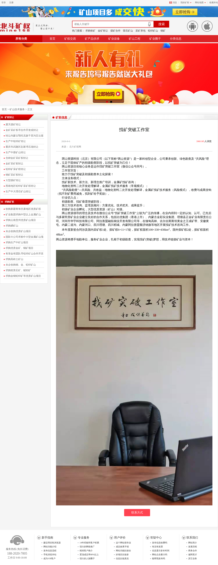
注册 (11, 2)
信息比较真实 (122, 558)
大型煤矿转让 (13, 180)
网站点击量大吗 (159, 554)
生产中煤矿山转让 (16, 152)
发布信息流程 (49, 550)
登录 (3, 2)
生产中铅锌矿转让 (16, 141)
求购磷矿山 (12, 225)
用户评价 (120, 537)
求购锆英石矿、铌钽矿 (18, 270)
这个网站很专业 (123, 542)
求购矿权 (9, 201)
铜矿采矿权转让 (14, 174)
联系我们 (192, 537)
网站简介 (192, 542)
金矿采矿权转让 (14, 163)
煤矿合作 (115, 30)
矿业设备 (114, 38)
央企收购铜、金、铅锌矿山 (21, 264)
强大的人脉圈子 (87, 558)
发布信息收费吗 (159, 542)
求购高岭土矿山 (14, 259)
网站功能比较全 (123, 550)
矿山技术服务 (17, 109)
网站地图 (199, 2)
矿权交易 (70, 38)
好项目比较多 (122, 554)
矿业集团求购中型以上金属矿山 (23, 214)
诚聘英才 (192, 554)
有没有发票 (157, 546)
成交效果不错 (122, 546)
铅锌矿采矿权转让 (16, 169)
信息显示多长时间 (160, 550)
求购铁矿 (90, 30)
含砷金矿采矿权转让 (17, 158)
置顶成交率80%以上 (89, 554)
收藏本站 (213, 2)
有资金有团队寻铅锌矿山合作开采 (24, 253)
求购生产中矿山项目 (17, 242)
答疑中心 (156, 537)
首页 (52, 38)
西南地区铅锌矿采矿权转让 (21, 186)
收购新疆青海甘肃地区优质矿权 (23, 209)
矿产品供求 (92, 38)
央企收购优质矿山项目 (18, 231)
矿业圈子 (155, 38)
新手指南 (47, 537)
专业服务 (83, 537)
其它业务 (192, 558)
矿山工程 (134, 38)
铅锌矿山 (153, 30)
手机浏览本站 (49, 554)
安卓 (192, 26)
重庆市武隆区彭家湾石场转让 (22, 146)
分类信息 (175, 38)
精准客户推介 (86, 550)
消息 (175, 2)
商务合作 (192, 550)
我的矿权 (185, 2)
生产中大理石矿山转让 (18, 191)
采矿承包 (140, 30)
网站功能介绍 (49, 546)
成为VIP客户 (49, 558)
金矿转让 (103, 30)
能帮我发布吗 (158, 558)
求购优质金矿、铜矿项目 (19, 248)
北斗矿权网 (75, 146)
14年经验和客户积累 (89, 542)
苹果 (207, 26)
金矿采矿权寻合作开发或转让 (22, 130)
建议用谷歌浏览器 (52, 542)
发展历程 (192, 546)
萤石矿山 (128, 30)
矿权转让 (9, 117)
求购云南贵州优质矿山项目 (21, 220)
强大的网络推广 (87, 546)
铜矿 (163, 30)
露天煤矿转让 (13, 124)
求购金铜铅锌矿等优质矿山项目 (23, 276)
